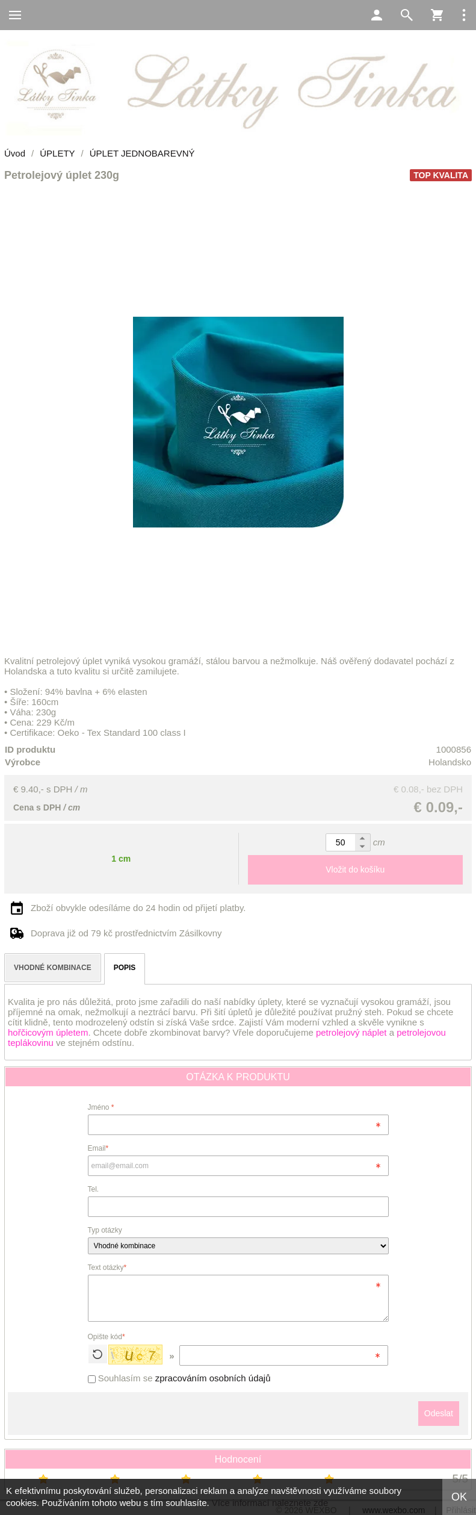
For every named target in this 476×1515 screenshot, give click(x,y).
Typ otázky (105, 1230)
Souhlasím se (179, 1378)
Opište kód (106, 1337)
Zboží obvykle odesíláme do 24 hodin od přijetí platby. (138, 908)
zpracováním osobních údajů (213, 1378)
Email (98, 1148)
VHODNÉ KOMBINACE (52, 967)
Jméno (101, 1107)
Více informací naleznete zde (270, 1503)
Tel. (93, 1189)
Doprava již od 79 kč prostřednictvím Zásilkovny (126, 933)
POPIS (125, 967)
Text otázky (107, 1267)
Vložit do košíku (355, 869)
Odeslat (438, 1413)
